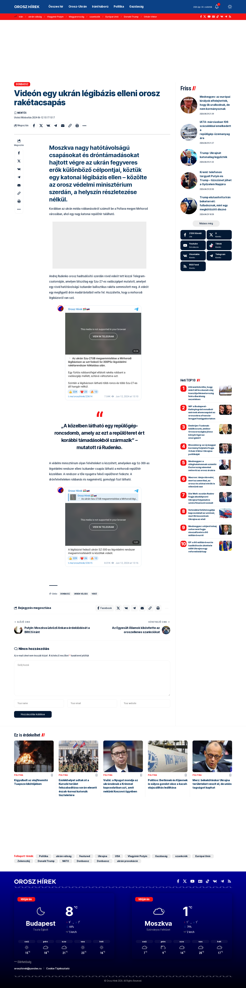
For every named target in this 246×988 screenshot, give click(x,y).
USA (117, 856)
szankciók (95, 16)
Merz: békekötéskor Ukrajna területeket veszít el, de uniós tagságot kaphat (212, 783)
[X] (205, 16)
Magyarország (76, 16)
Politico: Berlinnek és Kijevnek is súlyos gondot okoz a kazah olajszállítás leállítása (167, 783)
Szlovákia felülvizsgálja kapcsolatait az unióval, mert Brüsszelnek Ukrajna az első (201, 514)
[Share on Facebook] (34, 125)
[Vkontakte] (222, 16)
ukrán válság (35, 16)
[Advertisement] (123, 49)
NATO (65, 861)
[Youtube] (193, 245)
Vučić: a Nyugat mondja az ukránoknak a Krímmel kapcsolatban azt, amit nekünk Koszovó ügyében (120, 785)
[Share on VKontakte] (48, 125)
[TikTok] (218, 16)
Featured (84, 856)
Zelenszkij (23, 861)
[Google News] (213, 16)
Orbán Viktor (150, 16)
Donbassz (22, 84)
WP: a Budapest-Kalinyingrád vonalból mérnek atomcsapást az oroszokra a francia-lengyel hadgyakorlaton (201, 412)
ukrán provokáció (127, 861)
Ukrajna (102, 856)
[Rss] (230, 16)
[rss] (193, 266)
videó (94, 594)
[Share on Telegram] (55, 125)
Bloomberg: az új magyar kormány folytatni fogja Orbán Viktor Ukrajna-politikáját (202, 449)
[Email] (62, 125)
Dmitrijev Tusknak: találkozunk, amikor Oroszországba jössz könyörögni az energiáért (200, 431)
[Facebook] (201, 16)
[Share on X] (41, 125)
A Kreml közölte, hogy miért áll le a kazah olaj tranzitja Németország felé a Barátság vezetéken (201, 393)
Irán (21, 16)
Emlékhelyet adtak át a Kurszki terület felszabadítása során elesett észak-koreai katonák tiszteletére (78, 787)
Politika (18, 775)
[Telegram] (226, 16)
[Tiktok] (219, 245)
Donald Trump (131, 16)
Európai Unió (112, 16)
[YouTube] (209, 16)
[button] (223, 7)
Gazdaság (161, 856)
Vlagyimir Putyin (55, 16)
